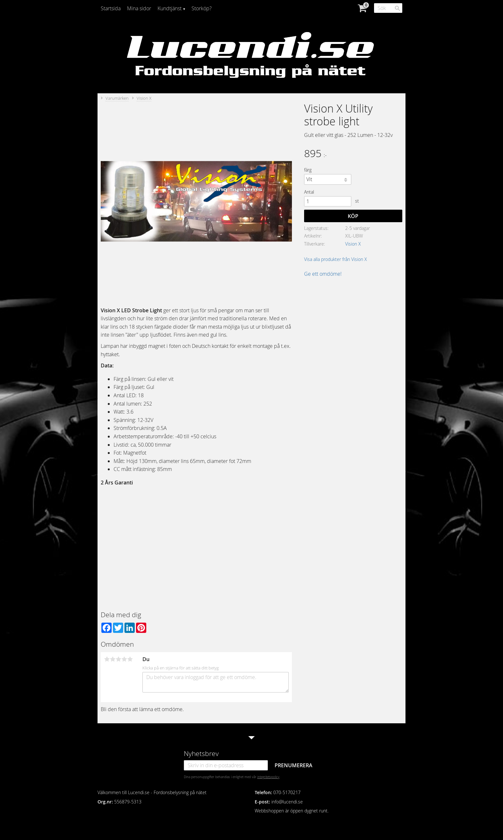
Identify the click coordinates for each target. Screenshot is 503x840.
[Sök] (397, 8)
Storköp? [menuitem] (202, 8)
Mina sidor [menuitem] (139, 8)
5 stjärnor (130, 659)
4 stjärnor (124, 659)
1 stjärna (107, 659)
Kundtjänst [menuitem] (170, 8)
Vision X (353, 244)
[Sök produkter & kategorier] (388, 8)
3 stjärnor (118, 659)
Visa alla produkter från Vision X (335, 259)
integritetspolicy (268, 777)
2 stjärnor (112, 659)
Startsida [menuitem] (111, 8)
